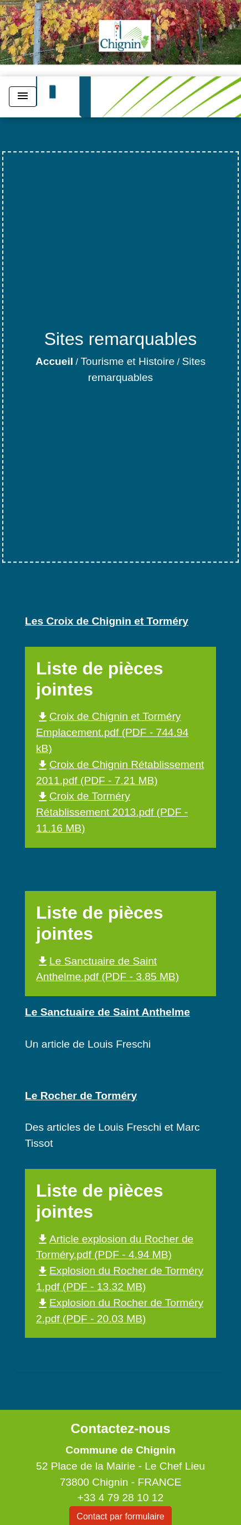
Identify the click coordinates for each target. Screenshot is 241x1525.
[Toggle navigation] (23, 96)
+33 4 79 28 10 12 (120, 1497)
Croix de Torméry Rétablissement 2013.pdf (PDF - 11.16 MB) (112, 812)
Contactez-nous (120, 1428)
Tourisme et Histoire (128, 361)
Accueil (54, 361)
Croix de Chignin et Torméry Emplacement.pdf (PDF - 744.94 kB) (112, 732)
